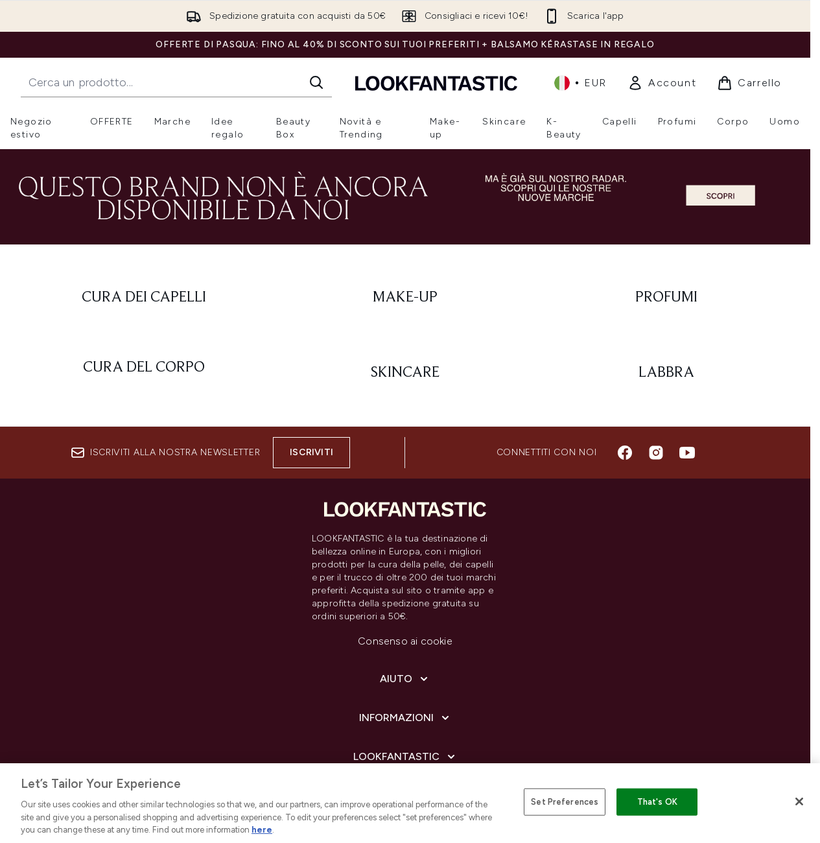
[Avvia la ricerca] (316, 82)
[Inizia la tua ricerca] (176, 82)
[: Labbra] (666, 373)
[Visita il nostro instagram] (656, 452)
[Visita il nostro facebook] (624, 452)
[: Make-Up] (405, 298)
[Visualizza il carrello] (749, 83)
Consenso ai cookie (405, 641)
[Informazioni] (405, 718)
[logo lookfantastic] (436, 83)
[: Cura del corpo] (144, 373)
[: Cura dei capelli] (144, 298)
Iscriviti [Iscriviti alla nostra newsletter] (311, 452)
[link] (662, 83)
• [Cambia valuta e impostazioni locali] (580, 83)
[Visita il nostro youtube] (687, 452)
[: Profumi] (666, 298)
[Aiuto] (405, 679)
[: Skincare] (405, 373)
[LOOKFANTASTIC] (405, 757)
